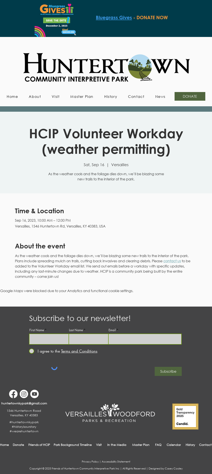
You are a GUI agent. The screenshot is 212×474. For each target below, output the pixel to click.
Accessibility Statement (116, 461)
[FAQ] (158, 444)
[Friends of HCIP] (39, 444)
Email (112, 330)
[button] (35, 96)
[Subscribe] (168, 371)
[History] (190, 444)
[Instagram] (24, 394)
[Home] (4, 444)
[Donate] (18, 444)
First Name (36, 330)
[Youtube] (34, 394)
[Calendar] (173, 444)
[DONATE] (190, 96)
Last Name (76, 330)
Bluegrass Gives (114, 17)
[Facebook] (13, 394)
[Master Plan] (141, 444)
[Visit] (99, 444)
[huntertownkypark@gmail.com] (24, 403)
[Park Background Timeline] (72, 444)
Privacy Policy (90, 461)
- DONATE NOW (150, 17)
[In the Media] (117, 444)
